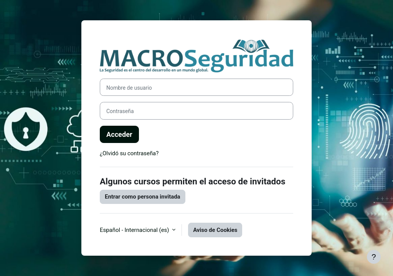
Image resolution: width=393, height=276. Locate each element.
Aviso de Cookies (215, 230)
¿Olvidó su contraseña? (129, 153)
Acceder (119, 134)
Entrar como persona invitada (142, 196)
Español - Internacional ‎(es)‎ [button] (135, 230)
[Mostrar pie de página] (374, 257)
